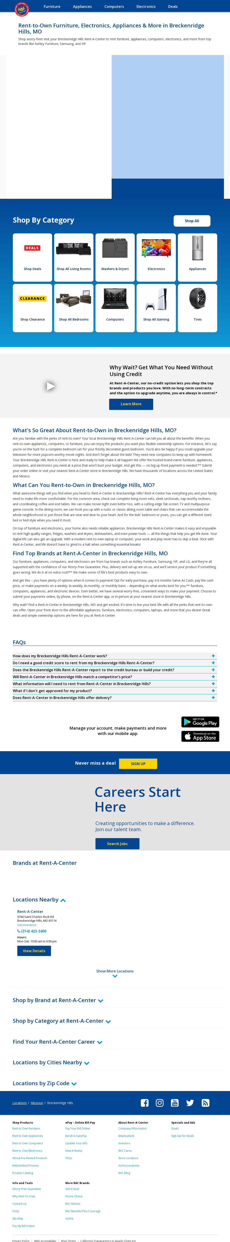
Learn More (131, 403)
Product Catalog (22, 1153)
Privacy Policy (20, 1221)
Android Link (200, 723)
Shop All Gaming (156, 319)
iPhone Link (200, 737)
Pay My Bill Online (23, 1206)
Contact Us (19, 1184)
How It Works (73, 1131)
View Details (34, 950)
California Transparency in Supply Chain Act (108, 1221)
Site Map (17, 1199)
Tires (197, 319)
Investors (124, 1123)
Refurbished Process (25, 1146)
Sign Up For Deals (182, 1116)
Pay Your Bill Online (77, 1109)
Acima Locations (128, 1146)
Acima (69, 1199)
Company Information (132, 1109)
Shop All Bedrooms (73, 319)
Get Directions (27, 925)
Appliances (197, 269)
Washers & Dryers (115, 269)
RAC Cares (125, 1131)
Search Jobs (117, 843)
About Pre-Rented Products (29, 1138)
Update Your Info (76, 1123)
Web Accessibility (45, 1221)
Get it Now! (72, 1169)
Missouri (37, 1083)
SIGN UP (138, 763)
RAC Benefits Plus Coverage (82, 1191)
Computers (115, 319)
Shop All (192, 220)
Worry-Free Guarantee (26, 1169)
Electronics (156, 269)
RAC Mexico (72, 1184)
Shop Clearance (32, 319)
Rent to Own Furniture (26, 1109)
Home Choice (74, 1176)
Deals (175, 1109)
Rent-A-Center (30, 912)
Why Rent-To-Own (23, 1176)
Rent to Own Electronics (27, 1131)
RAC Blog (124, 1153)
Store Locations (128, 1138)
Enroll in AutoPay (76, 1116)
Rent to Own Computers (27, 1123)
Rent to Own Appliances (27, 1116)
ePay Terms (68, 1221)
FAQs (68, 1138)
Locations (19, 1083)
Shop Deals (32, 269)
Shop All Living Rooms (74, 269)
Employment (126, 1116)
